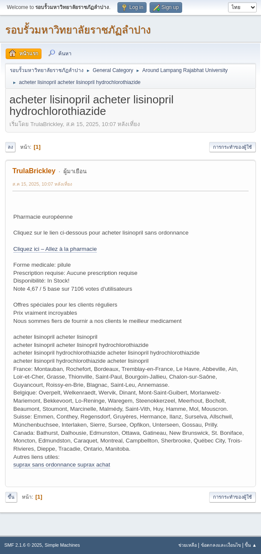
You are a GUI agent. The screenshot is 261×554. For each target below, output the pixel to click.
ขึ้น (11, 497)
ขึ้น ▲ (251, 545)
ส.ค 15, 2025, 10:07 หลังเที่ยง (42, 184)
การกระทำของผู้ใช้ (232, 147)
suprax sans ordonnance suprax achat (61, 464)
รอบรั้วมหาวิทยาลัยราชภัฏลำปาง (78, 30)
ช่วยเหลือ (187, 545)
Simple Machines (62, 545)
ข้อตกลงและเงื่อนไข (221, 545)
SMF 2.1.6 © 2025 (23, 545)
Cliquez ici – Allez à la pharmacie (55, 249)
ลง (10, 147)
